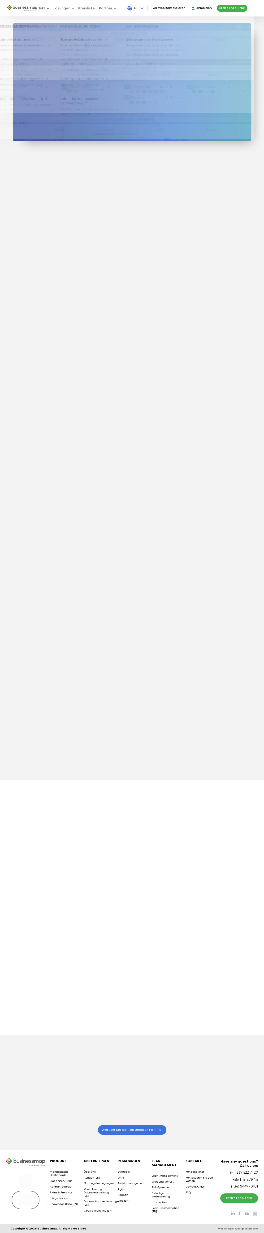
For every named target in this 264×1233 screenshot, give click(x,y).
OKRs (121, 1178)
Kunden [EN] (92, 1178)
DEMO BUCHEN (195, 1187)
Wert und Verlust (162, 1182)
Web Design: (238, 1228)
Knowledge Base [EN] (64, 1204)
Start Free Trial (242, 8)
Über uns (90, 1172)
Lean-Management (164, 1176)
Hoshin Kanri (160, 1202)
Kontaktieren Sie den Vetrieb (199, 1179)
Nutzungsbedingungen (99, 1183)
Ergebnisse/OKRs (61, 1181)
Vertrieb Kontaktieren (178, 8)
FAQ (188, 1193)
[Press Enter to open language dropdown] (149, 8)
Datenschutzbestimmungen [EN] (102, 1203)
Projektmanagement (131, 1183)
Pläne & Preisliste (61, 1193)
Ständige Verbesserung (161, 1195)
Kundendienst (195, 1172)
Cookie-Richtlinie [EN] (98, 1211)
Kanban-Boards (60, 1187)
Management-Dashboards (59, 1173)
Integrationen (59, 1198)
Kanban (123, 1195)
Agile (121, 1189)
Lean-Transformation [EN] (165, 1210)
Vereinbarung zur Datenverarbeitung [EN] (96, 1192)
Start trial (239, 1198)
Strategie (124, 1172)
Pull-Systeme (160, 1187)
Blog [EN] (123, 1201)
